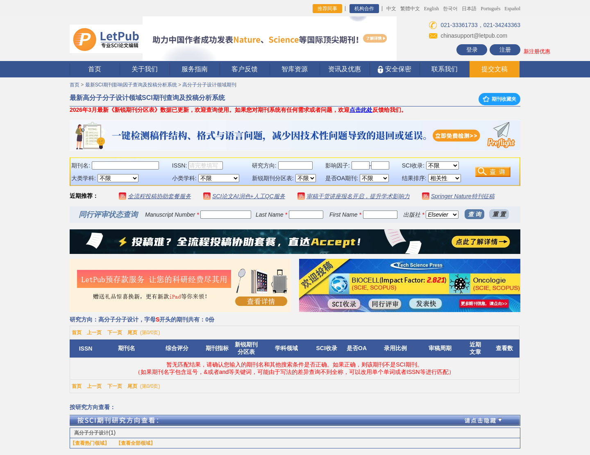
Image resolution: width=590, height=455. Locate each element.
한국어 (450, 8)
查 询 (474, 214)
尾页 (132, 332)
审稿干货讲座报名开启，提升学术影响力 (358, 196)
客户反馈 (244, 69)
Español (512, 8)
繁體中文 (410, 8)
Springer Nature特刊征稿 (463, 196)
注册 (505, 49)
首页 (94, 69)
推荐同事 (327, 8)
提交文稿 (494, 69)
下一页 (114, 332)
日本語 (469, 8)
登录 (472, 49)
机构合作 (364, 8)
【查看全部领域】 (135, 443)
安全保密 (394, 69)
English (431, 8)
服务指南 (195, 69)
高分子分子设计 (91, 433)
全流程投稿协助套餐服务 (159, 196)
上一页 (94, 332)
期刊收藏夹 (499, 99)
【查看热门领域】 (89, 443)
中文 (391, 8)
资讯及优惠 (344, 69)
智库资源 (294, 69)
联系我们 (444, 69)
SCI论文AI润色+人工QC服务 (248, 196)
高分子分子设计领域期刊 (209, 85)
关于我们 (145, 69)
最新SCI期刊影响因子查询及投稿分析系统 (131, 85)
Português (490, 8)
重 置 (499, 214)
